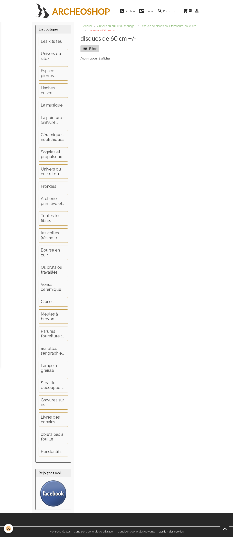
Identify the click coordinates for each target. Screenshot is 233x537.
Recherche (166, 11)
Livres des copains (50, 420)
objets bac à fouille (52, 437)
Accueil (88, 26)
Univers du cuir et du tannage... (116, 26)
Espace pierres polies (47, 73)
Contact (147, 11)
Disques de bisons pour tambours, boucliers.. (169, 26)
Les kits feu (51, 41)
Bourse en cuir (50, 253)
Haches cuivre (48, 90)
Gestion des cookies (171, 531)
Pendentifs (51, 451)
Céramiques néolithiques (52, 137)
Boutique (127, 11)
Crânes (47, 302)
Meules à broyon (49, 317)
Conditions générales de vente (136, 531)
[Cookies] (8, 528)
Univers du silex (51, 56)
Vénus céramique (51, 287)
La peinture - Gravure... (53, 120)
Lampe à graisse (49, 368)
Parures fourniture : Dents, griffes (53, 334)
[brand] (71, 11)
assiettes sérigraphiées (52, 351)
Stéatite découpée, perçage (51, 385)
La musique (52, 105)
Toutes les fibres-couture (50, 218)
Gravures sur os (52, 403)
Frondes (48, 186)
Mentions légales (58, 531)
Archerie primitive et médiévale (51, 201)
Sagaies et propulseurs (52, 155)
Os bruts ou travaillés (51, 270)
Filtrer (90, 49)
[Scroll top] (225, 529)
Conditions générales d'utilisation (93, 531)
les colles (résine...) (50, 235)
